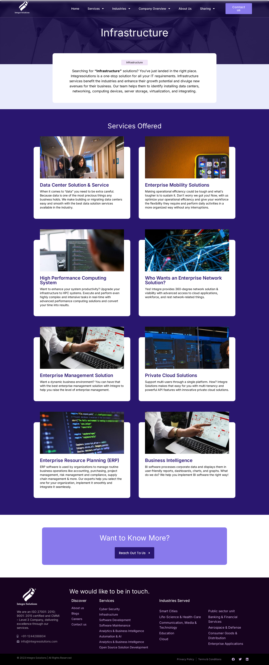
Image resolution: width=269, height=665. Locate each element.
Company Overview (154, 8)
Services (96, 8)
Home (75, 8)
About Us (185, 8)
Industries (121, 8)
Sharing (207, 8)
